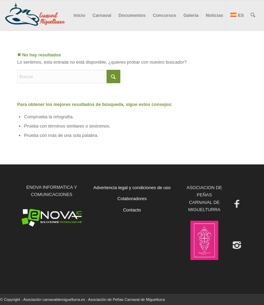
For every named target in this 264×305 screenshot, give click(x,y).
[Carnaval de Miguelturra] (35, 15)
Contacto (132, 210)
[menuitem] (79, 15)
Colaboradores (131, 198)
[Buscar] (252, 15)
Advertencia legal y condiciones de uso (132, 187)
